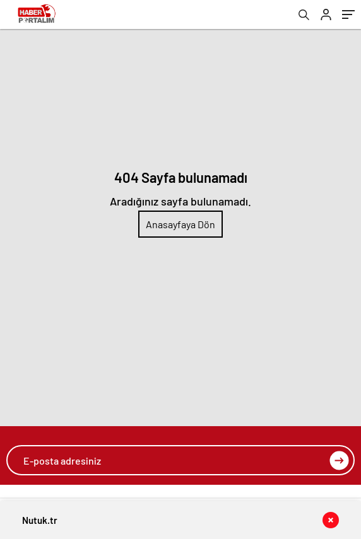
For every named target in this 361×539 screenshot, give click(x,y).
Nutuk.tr (39, 520)
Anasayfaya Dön (180, 224)
